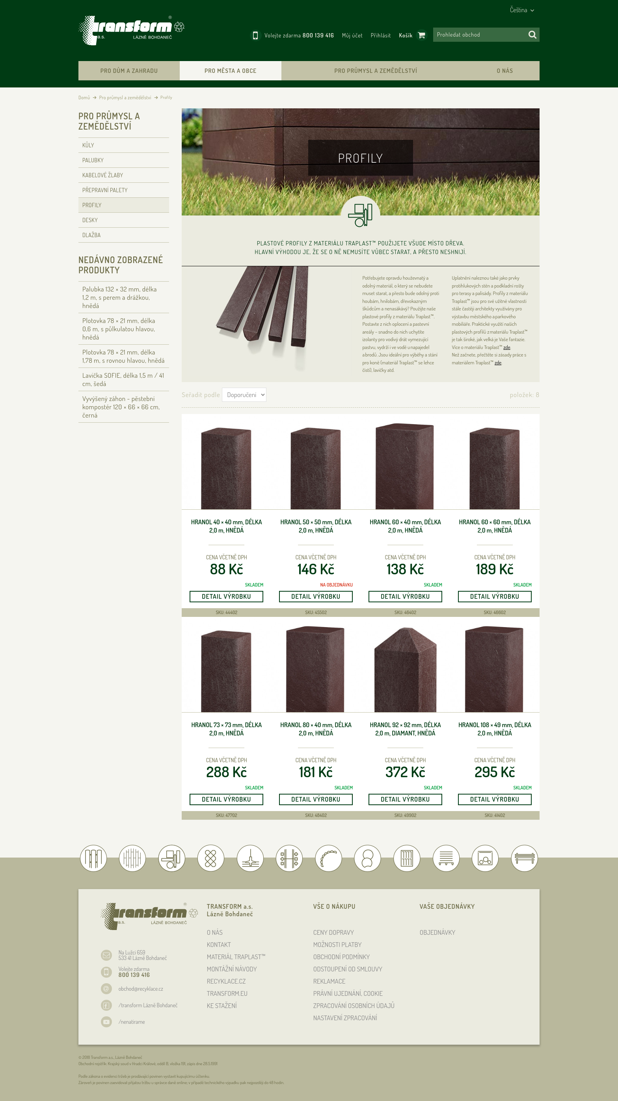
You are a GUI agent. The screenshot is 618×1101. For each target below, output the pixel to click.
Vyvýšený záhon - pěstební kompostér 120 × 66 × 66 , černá (121, 406)
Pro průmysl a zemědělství (375, 70)
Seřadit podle (201, 394)
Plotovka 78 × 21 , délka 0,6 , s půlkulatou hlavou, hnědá (118, 328)
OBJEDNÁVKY (438, 932)
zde (506, 347)
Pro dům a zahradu (129, 70)
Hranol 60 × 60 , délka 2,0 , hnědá (495, 526)
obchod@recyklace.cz (141, 988)
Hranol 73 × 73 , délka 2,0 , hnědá (226, 729)
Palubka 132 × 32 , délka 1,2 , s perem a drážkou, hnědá (119, 297)
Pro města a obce (231, 70)
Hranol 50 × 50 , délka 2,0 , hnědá (315, 526)
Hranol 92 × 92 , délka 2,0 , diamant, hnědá (405, 729)
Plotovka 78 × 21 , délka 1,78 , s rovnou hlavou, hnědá (123, 356)
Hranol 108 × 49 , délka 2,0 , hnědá (494, 729)
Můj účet (352, 35)
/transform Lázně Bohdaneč (148, 1005)
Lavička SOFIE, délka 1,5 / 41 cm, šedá (123, 379)
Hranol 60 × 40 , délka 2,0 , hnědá (405, 526)
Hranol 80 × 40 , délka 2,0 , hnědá (316, 729)
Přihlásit (381, 35)
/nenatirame (132, 1021)
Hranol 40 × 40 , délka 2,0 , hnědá (226, 526)
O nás (505, 70)
